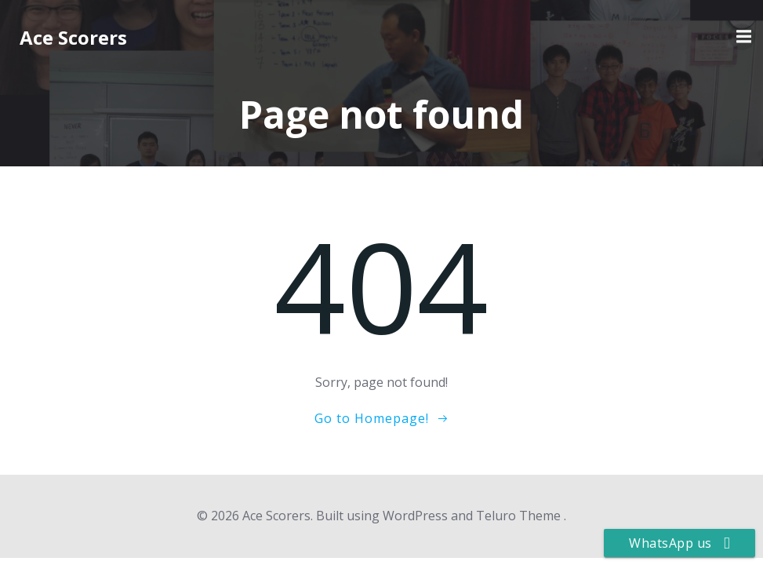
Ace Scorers (73, 37)
